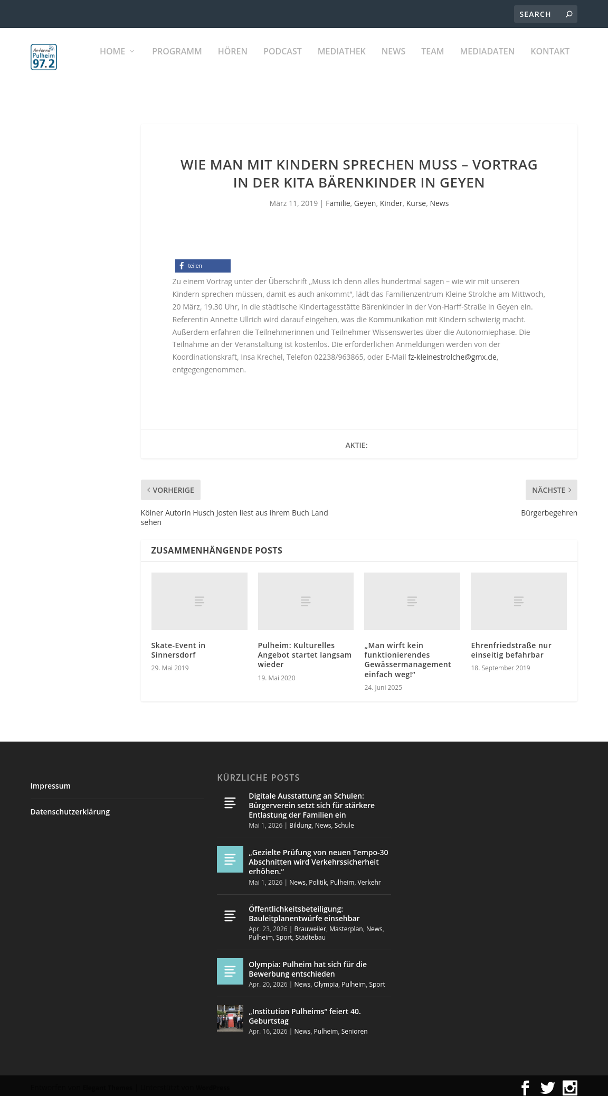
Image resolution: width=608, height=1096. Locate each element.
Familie (338, 198)
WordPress (213, 1083)
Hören (233, 64)
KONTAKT (549, 64)
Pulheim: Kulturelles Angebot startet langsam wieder (305, 649)
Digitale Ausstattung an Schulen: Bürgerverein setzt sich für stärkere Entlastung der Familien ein (312, 800)
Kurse (416, 198)
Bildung (300, 820)
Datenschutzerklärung (70, 807)
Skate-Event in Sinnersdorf (178, 645)
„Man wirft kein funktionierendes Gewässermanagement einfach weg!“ (407, 655)
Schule (344, 820)
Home (112, 64)
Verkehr (369, 877)
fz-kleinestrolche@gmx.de (452, 352)
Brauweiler (310, 924)
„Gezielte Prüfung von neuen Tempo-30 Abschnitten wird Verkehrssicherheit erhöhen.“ (318, 857)
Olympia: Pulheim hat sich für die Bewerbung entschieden (308, 964)
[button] (203, 261)
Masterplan (346, 924)
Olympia (326, 979)
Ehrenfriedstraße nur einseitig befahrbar (511, 645)
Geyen (365, 198)
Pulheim (342, 877)
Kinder (391, 198)
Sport (284, 932)
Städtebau (311, 932)
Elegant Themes (107, 1083)
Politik (318, 877)
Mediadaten (487, 64)
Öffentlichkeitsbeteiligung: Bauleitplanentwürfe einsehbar (304, 909)
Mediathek (342, 64)
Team (432, 64)
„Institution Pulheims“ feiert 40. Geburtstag (305, 1011)
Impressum (51, 781)
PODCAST (282, 64)
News (393, 64)
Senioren (354, 1026)
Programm (177, 64)
